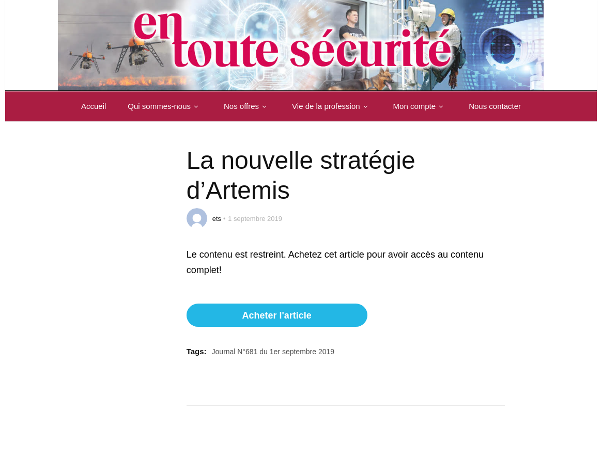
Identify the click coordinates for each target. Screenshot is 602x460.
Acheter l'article (276, 315)
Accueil (93, 106)
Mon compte (420, 106)
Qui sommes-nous (165, 106)
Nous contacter (495, 106)
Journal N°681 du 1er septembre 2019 (273, 351)
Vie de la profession (331, 106)
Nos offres (247, 106)
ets (216, 219)
